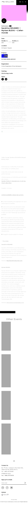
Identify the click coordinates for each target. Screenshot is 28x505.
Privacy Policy (14, 499)
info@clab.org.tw (6, 473)
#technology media (7, 73)
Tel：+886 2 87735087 (7, 471)
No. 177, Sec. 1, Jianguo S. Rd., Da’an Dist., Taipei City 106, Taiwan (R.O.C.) (12, 468)
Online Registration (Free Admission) (11, 66)
